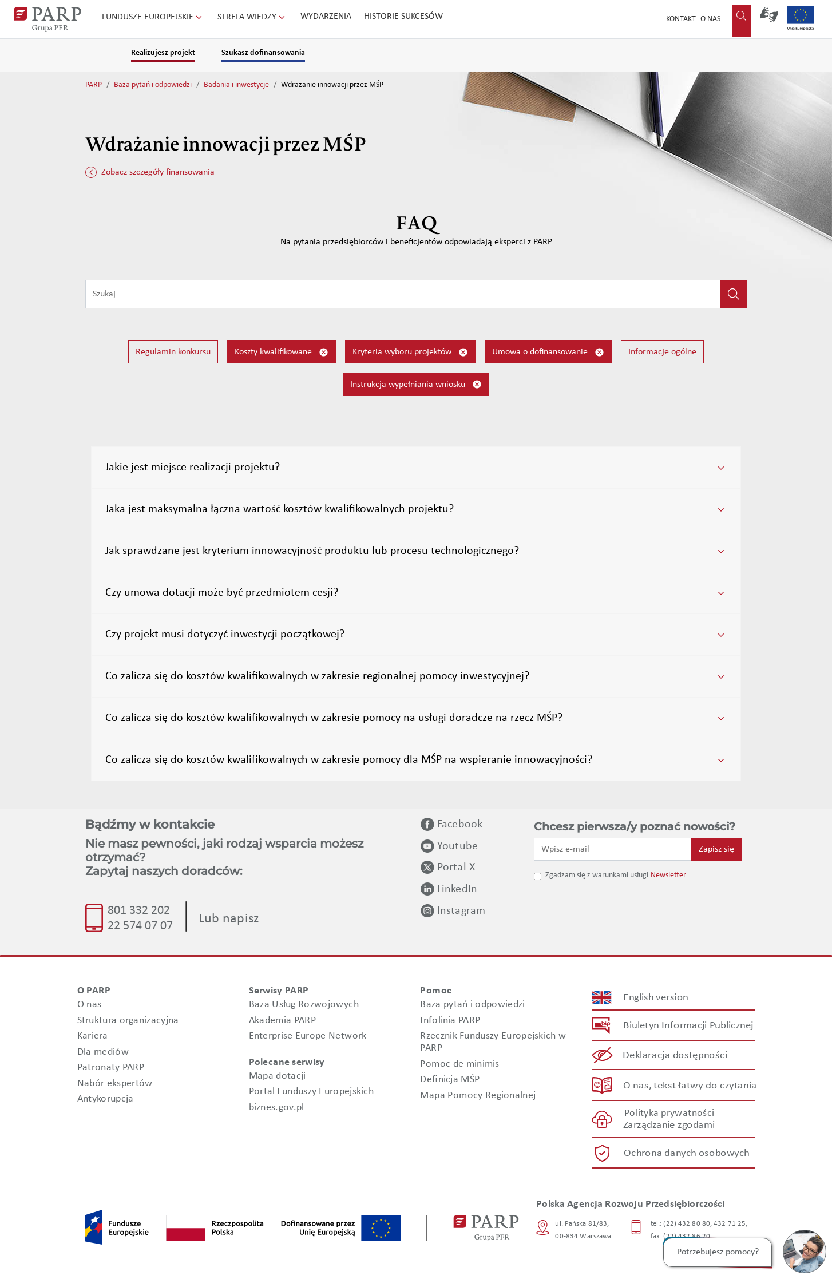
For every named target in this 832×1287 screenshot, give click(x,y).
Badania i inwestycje (236, 85)
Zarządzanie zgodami (669, 1125)
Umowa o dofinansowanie (548, 352)
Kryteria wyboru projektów (410, 352)
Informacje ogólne (662, 352)
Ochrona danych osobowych (687, 1153)
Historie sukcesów (403, 16)
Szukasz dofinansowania (263, 53)
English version (656, 997)
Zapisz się (716, 849)
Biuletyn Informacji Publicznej (688, 1025)
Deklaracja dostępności (675, 1055)
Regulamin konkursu (173, 352)
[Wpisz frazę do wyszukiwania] (402, 294)
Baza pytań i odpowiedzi (153, 85)
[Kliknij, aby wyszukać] (733, 294)
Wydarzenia (325, 16)
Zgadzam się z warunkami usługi (596, 875)
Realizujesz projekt (163, 53)
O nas (710, 19)
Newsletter (668, 875)
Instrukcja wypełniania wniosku (416, 384)
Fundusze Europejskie (153, 17)
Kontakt (681, 19)
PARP (93, 85)
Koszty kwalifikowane (281, 352)
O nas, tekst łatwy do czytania (690, 1085)
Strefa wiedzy (252, 17)
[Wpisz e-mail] (613, 849)
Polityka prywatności (669, 1113)
